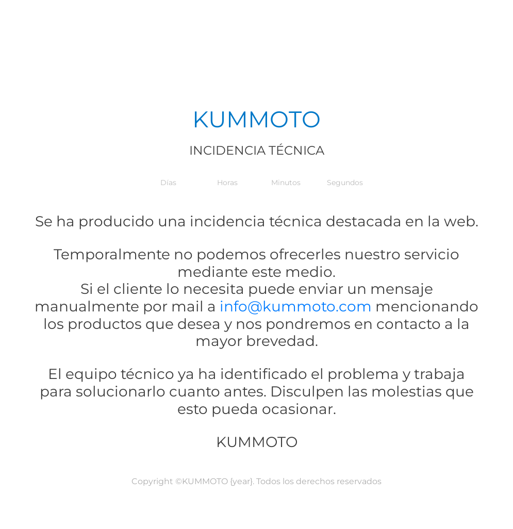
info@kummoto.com (294, 306)
